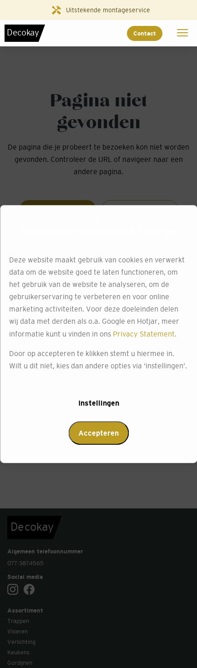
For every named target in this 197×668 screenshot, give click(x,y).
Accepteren (98, 433)
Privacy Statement (144, 334)
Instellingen (98, 403)
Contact (144, 33)
